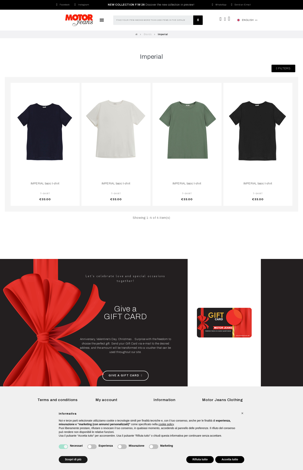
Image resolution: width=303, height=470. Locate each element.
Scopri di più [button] (73, 459)
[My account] (225, 19)
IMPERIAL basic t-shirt (45, 183)
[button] (283, 68)
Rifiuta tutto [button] (200, 459)
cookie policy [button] (166, 424)
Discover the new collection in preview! (151, 4)
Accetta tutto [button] (229, 459)
